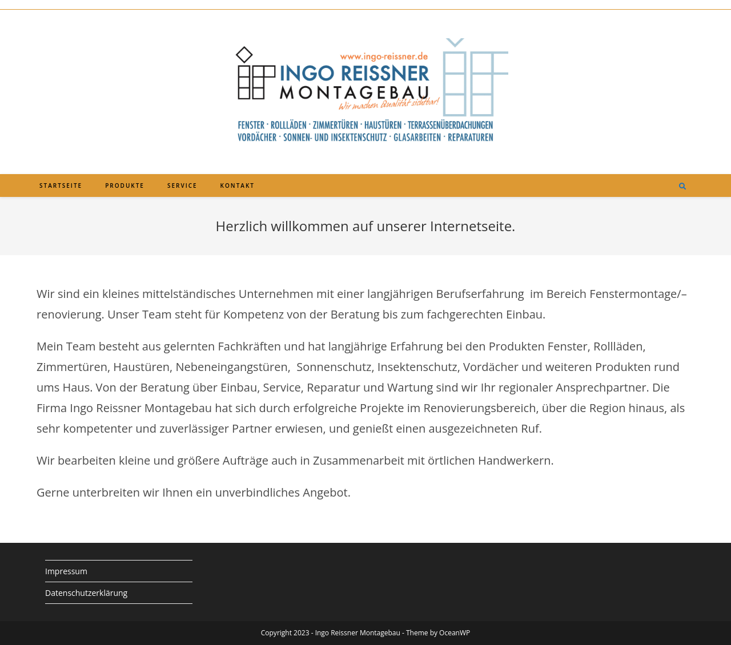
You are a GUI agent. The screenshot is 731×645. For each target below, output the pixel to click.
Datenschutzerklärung (86, 592)
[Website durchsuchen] (682, 186)
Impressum (66, 571)
